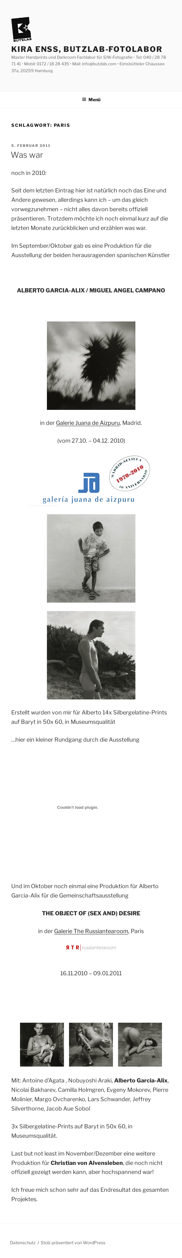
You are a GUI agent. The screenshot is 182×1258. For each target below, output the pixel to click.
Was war (27, 155)
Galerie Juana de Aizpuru (88, 423)
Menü (91, 99)
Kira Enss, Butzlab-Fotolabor (87, 49)
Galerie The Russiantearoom (91, 931)
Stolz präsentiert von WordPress (73, 1242)
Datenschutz (23, 1242)
